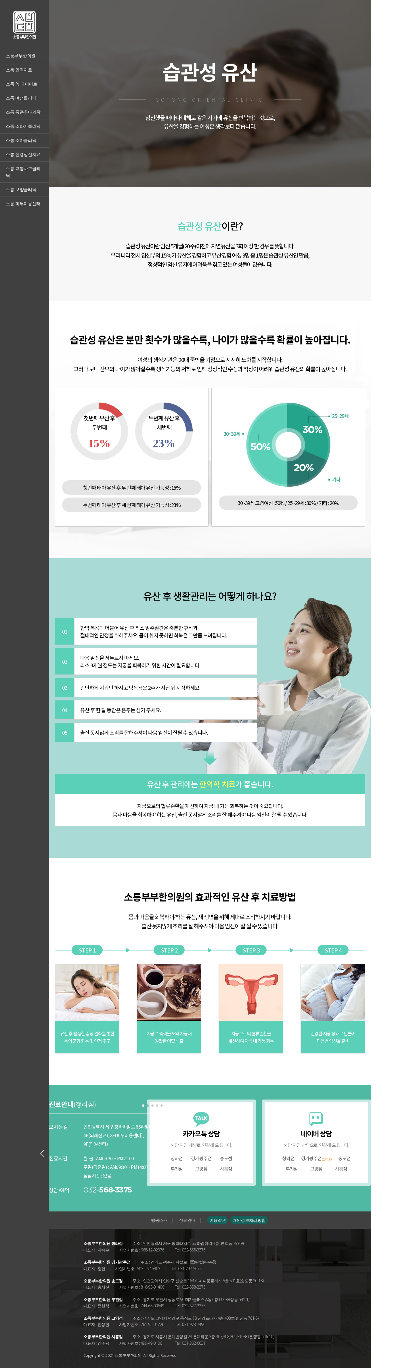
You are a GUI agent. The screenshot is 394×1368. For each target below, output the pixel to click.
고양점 (201, 1168)
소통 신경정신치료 (23, 154)
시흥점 (226, 1168)
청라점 (177, 1158)
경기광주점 (201, 1158)
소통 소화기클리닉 (23, 126)
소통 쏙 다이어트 (21, 84)
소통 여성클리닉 (21, 98)
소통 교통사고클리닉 (23, 172)
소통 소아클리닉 (21, 140)
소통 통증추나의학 (23, 112)
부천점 (177, 1168)
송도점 (226, 1158)
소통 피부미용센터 (23, 203)
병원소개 (159, 1220)
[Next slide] (161, 1153)
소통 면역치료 (19, 70)
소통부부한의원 (20, 56)
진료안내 (187, 1220)
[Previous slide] (42, 1153)
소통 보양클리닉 (21, 189)
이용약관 (217, 1220)
